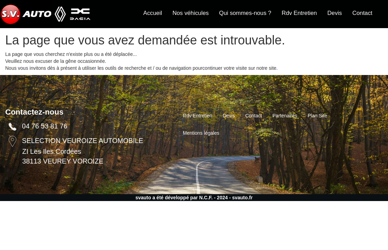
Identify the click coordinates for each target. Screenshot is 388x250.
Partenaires (284, 115)
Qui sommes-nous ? (245, 13)
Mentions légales (201, 133)
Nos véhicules (190, 13)
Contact (362, 13)
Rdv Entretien (299, 13)
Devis (334, 13)
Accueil (152, 13)
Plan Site (317, 115)
